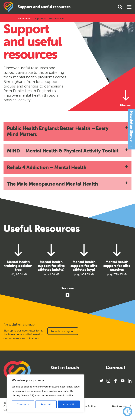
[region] (45, 393)
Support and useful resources (49, 18)
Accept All (69, 404)
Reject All (46, 404)
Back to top (121, 406)
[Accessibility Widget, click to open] (127, 411)
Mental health (24, 18)
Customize (23, 404)
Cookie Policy (87, 406)
